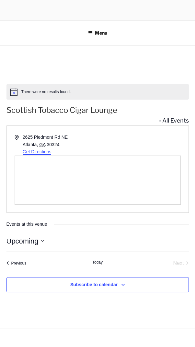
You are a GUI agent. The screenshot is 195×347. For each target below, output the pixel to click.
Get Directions (37, 151)
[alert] (97, 92)
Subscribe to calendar (94, 284)
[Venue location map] (97, 180)
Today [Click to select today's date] (97, 262)
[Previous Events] (16, 263)
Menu (97, 33)
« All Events (173, 120)
